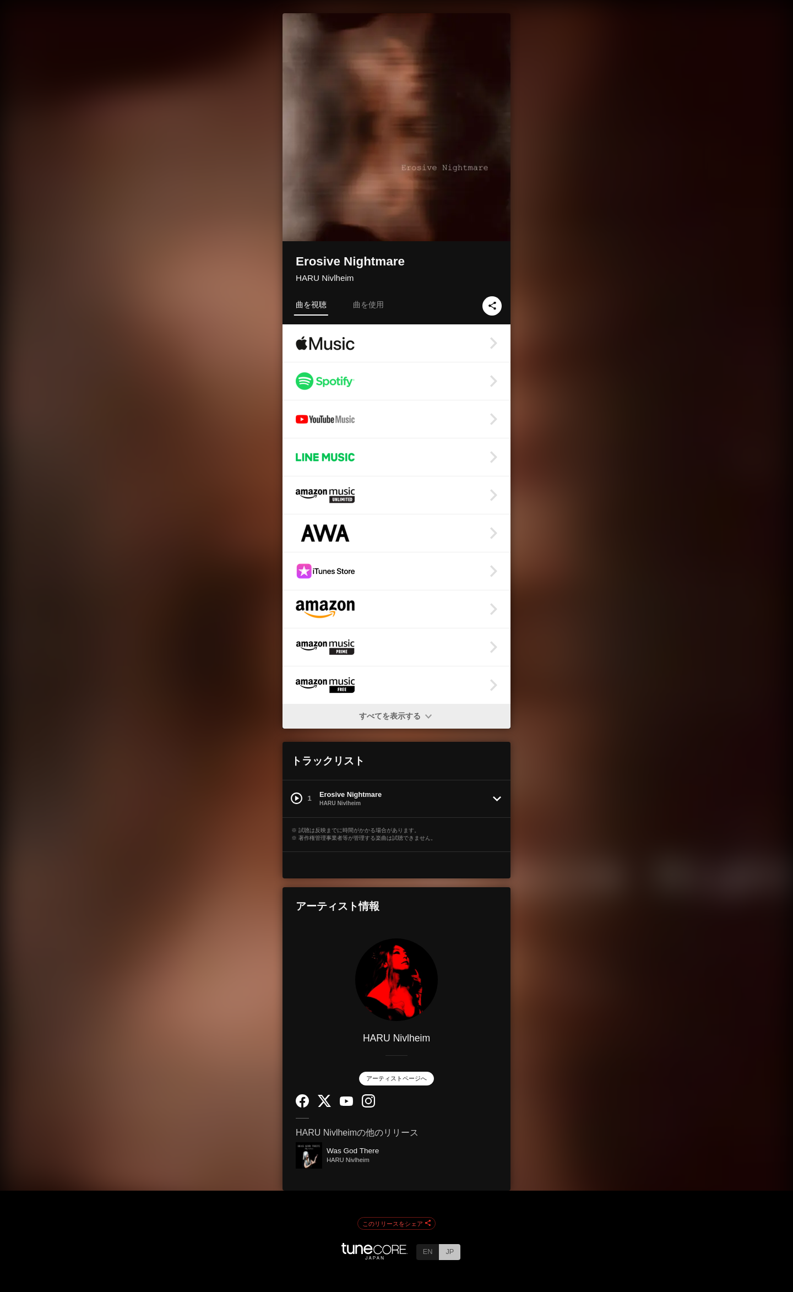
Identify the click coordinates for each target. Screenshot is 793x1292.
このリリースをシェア (396, 1223)
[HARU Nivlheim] (396, 979)
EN (428, 1251)
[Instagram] (368, 1105)
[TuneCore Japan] (374, 1256)
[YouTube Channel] (346, 1103)
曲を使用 (368, 304)
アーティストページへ (396, 1078)
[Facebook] (302, 1105)
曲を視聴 (311, 304)
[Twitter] (324, 1104)
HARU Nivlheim (325, 278)
